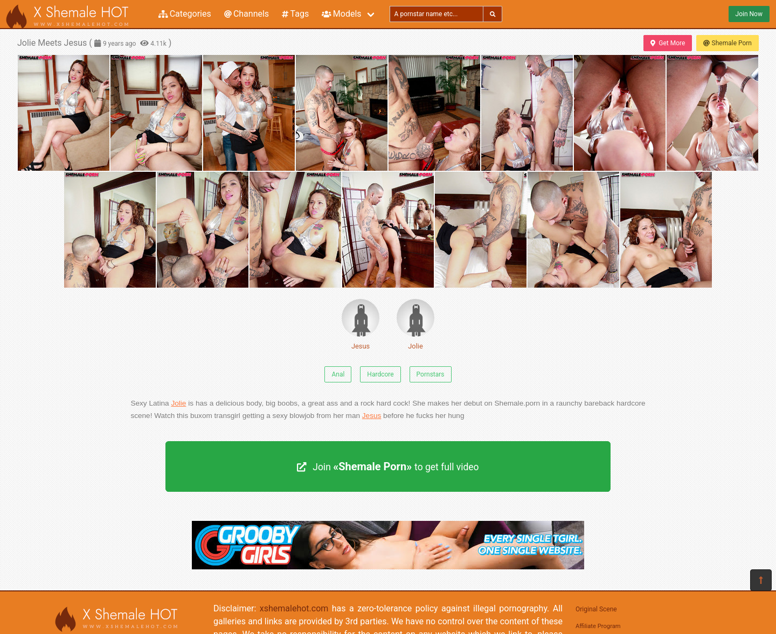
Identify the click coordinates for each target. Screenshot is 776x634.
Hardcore (380, 374)
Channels (246, 14)
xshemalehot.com (294, 608)
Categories (184, 14)
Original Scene (596, 609)
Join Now (749, 14)
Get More (667, 43)
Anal (337, 374)
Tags (295, 14)
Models (341, 14)
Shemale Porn (727, 43)
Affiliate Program (598, 626)
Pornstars (431, 374)
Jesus (360, 324)
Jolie (415, 324)
